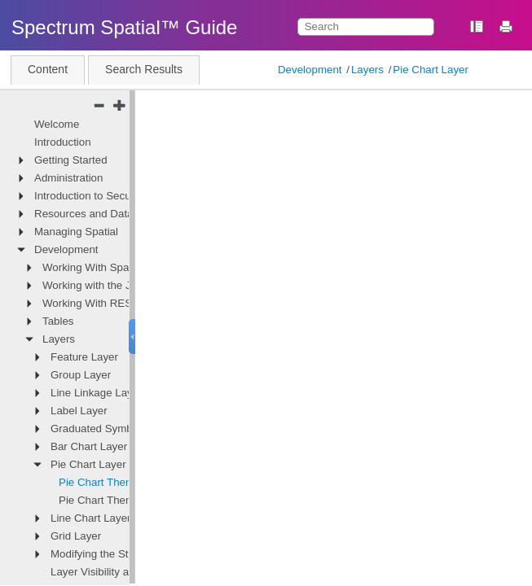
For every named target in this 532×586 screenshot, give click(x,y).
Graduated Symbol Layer (111, 428)
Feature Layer (84, 357)
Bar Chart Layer (89, 446)
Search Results (143, 69)
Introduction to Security (89, 196)
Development (310, 69)
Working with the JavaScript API (119, 285)
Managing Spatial (76, 231)
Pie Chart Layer (430, 69)
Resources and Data (84, 214)
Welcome (56, 124)
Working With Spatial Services (114, 267)
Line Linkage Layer (97, 393)
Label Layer (79, 411)
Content (48, 69)
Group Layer (81, 375)
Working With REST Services (112, 303)
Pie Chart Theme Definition (124, 482)
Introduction (62, 142)
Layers (367, 69)
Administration (68, 178)
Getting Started (71, 160)
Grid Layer (76, 536)
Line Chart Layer (91, 518)
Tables (58, 321)
